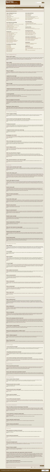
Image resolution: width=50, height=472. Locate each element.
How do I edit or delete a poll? (10, 36)
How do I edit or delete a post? (10, 33)
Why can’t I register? (9, 15)
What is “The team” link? (28, 19)
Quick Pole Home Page (11, 6)
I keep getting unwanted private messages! (30, 23)
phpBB (9, 137)
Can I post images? (8, 47)
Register (13, 7)
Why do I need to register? (9, 14)
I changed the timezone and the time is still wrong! (12, 25)
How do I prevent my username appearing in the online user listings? (15, 24)
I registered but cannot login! (10, 16)
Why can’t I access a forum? (9, 37)
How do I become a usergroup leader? (30, 17)
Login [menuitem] (41, 6)
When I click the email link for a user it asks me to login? (13, 29)
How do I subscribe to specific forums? (30, 39)
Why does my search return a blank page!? (30, 33)
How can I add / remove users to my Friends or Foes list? (32, 28)
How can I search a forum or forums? (30, 31)
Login (10, 7)
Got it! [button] (45, 470)
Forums (17, 6)
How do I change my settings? (10, 23)
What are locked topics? (9, 50)
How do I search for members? (29, 34)
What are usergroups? (28, 15)
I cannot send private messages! (29, 22)
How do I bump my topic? (9, 42)
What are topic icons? (9, 51)
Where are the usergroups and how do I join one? (31, 16)
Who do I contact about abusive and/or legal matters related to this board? (33, 49)
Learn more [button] (28, 470)
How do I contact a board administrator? (30, 50)
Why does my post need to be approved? (11, 41)
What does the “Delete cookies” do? (10, 20)
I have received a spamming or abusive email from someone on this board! (33, 24)
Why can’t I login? (8, 17)
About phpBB (24, 443)
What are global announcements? (10, 48)
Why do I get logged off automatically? (11, 19)
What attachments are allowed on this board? (31, 43)
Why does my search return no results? (30, 32)
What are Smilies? (8, 46)
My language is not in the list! (10, 26)
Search (8, 7)
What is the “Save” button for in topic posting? (12, 40)
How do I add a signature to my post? (11, 34)
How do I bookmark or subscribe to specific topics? (31, 38)
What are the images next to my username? (11, 27)
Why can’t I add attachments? (10, 38)
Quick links (7, 6)
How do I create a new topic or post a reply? (11, 32)
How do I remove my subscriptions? (29, 40)
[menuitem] (40, 6)
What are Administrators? (28, 14)
